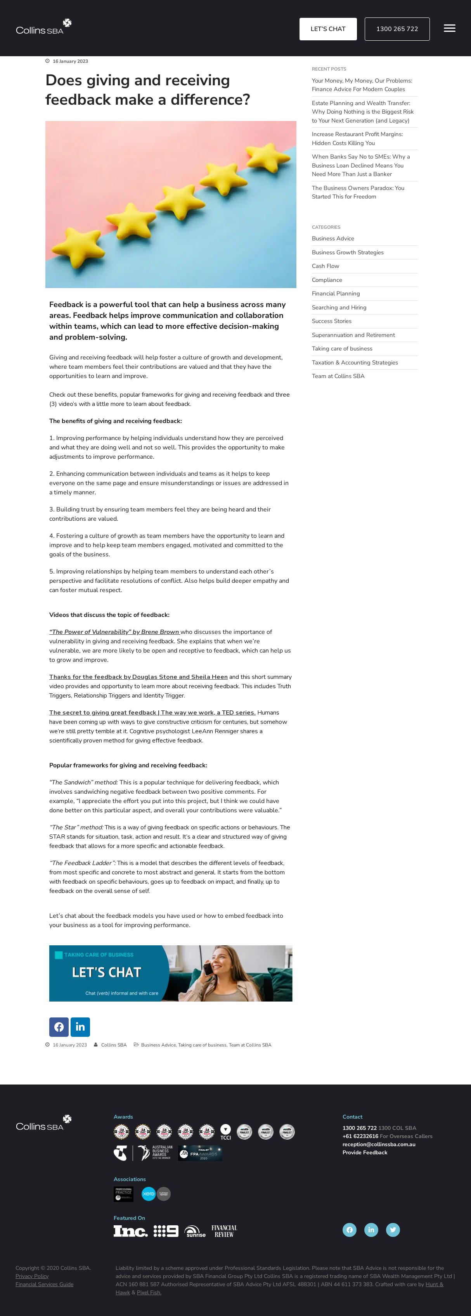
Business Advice (158, 1045)
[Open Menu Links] (449, 28)
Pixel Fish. (149, 1292)
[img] (44, 26)
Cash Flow (325, 266)
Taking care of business (202, 1045)
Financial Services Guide (44, 1284)
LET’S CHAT (328, 29)
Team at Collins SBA (250, 1045)
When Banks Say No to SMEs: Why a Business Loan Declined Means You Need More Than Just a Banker (361, 165)
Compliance (327, 280)
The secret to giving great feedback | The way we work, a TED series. (152, 712)
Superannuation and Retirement (353, 335)
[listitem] (350, 1230)
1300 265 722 (397, 29)
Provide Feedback (365, 1152)
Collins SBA (114, 1045)
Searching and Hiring (339, 307)
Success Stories (332, 321)
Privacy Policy (32, 1276)
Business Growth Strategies (348, 252)
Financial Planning (336, 293)
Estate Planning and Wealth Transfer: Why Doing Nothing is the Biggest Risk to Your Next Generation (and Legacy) (363, 111)
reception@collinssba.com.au (379, 1144)
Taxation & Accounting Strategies (355, 362)
